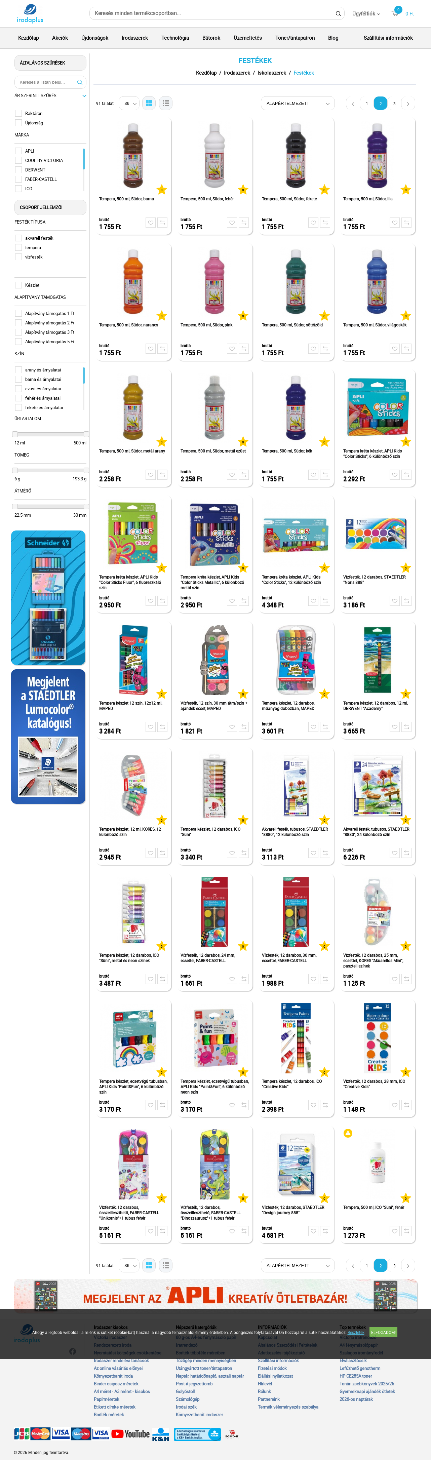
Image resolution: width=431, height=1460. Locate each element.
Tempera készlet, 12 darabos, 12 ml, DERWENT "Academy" (376, 705)
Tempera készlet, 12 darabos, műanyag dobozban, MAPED (289, 705)
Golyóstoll (185, 1391)
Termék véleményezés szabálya (288, 1407)
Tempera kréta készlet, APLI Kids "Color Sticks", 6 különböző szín (373, 453)
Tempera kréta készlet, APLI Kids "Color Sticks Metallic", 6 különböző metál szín (213, 582)
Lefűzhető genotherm (360, 1368)
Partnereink (269, 1399)
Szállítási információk (388, 37)
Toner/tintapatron (295, 37)
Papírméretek (106, 1399)
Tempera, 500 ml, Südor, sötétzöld (293, 324)
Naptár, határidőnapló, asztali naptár (210, 1376)
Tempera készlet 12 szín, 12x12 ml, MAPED (131, 705)
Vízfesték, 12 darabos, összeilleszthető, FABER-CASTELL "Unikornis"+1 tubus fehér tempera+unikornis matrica (130, 1213)
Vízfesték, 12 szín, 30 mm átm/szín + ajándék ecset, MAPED (214, 705)
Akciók (60, 37)
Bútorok (211, 37)
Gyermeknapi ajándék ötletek (367, 1391)
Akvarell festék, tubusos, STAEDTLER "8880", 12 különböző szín (295, 831)
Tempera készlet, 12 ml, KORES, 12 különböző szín (131, 831)
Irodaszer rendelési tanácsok (121, 1360)
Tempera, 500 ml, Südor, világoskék (375, 324)
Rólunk (264, 1391)
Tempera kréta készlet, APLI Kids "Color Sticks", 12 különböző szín (292, 579)
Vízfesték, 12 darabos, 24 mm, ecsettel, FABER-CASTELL (208, 957)
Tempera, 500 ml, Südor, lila (368, 198)
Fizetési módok (272, 1368)
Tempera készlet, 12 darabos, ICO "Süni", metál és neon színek (130, 957)
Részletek (356, 1332)
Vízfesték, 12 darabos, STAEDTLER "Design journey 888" (294, 1210)
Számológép (187, 1399)
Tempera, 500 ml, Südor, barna (127, 198)
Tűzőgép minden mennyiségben (206, 1360)
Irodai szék (186, 1407)
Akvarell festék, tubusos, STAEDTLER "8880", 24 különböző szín (377, 831)
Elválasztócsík (353, 1360)
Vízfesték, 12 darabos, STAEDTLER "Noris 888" (375, 579)
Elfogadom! (383, 1332)
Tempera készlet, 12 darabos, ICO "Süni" (211, 831)
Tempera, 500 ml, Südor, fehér (207, 198)
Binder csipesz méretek (116, 1384)
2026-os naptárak (356, 1399)
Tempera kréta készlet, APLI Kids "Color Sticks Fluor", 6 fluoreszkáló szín (131, 582)
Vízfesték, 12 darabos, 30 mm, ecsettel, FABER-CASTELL (290, 957)
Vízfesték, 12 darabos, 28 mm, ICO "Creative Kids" (375, 1083)
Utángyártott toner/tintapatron (204, 1368)
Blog (333, 37)
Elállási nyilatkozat (275, 1376)
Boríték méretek (109, 1415)
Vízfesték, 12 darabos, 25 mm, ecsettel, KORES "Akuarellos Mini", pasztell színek (374, 960)
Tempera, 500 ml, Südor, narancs (129, 324)
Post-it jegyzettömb (194, 1384)
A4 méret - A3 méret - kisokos (122, 1391)
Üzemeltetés (248, 37)
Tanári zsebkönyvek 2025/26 (367, 1384)
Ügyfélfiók (363, 13)
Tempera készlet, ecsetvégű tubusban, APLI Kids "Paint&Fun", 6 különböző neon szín (215, 1086)
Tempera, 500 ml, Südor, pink (207, 324)
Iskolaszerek (272, 72)
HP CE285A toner (356, 1376)
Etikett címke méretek (114, 1407)
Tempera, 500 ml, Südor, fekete (290, 198)
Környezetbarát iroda (113, 1376)
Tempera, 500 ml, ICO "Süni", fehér (374, 1207)
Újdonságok (94, 37)
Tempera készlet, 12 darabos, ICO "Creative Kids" (292, 1083)
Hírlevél (265, 1384)
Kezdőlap (28, 37)
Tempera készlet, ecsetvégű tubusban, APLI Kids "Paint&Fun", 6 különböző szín (134, 1086)
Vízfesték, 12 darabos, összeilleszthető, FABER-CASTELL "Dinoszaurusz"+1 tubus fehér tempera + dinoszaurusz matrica (211, 1213)
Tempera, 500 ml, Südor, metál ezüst (213, 450)
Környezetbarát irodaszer (199, 1415)
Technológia (175, 37)
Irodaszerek (135, 37)
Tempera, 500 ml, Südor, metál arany (133, 450)
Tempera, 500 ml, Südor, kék (288, 450)
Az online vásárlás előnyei (118, 1368)
